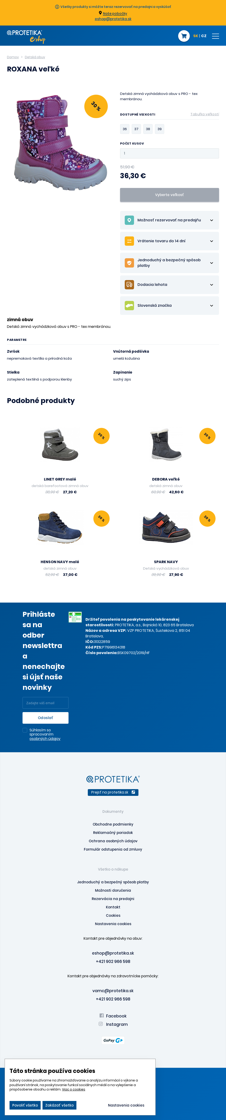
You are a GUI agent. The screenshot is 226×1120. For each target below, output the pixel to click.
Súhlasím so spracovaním (44, 734)
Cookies (113, 915)
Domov (13, 57)
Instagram (113, 1024)
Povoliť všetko (25, 1105)
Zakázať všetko (59, 1105)
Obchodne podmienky (113, 824)
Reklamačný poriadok (113, 832)
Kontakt (113, 907)
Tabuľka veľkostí (204, 114)
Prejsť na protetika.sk (113, 792)
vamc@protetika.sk (113, 991)
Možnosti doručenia (113, 890)
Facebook (113, 1016)
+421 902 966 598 (113, 961)
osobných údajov (44, 738)
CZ (203, 36)
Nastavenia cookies (113, 923)
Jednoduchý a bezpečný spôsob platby (113, 882)
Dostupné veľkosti (169, 115)
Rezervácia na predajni (113, 898)
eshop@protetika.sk (113, 18)
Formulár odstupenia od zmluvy (113, 849)
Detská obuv (35, 57)
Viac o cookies (73, 1089)
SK (195, 36)
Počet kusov (132, 143)
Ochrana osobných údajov (113, 841)
